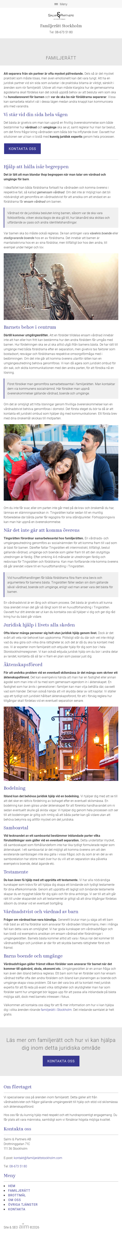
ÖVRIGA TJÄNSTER (23, 1204)
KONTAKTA (16, 1209)
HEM (11, 1186)
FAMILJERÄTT (19, 1190)
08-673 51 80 (64, 32)
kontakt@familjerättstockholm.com (38, 1158)
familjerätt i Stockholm (56, 1009)
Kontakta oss (22, 148)
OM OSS (14, 1200)
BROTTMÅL (17, 1195)
